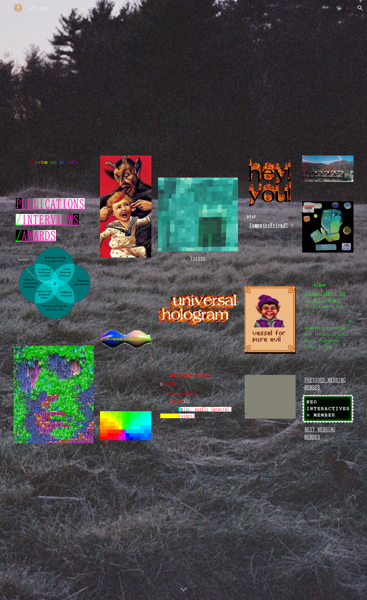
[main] (53, 162)
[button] (360, 8)
